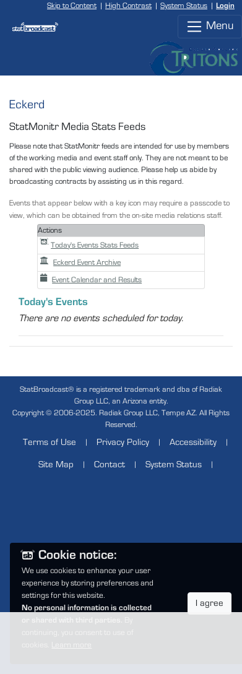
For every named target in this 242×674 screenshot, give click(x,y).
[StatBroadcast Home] (30, 26)
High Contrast (128, 6)
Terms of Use (49, 442)
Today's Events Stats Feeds (89, 245)
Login (225, 6)
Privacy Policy (123, 442)
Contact (109, 464)
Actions (50, 231)
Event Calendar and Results (91, 280)
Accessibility (193, 442)
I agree (209, 603)
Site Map (56, 464)
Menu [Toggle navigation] (210, 26)
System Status (183, 6)
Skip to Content (72, 6)
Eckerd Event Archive (80, 263)
